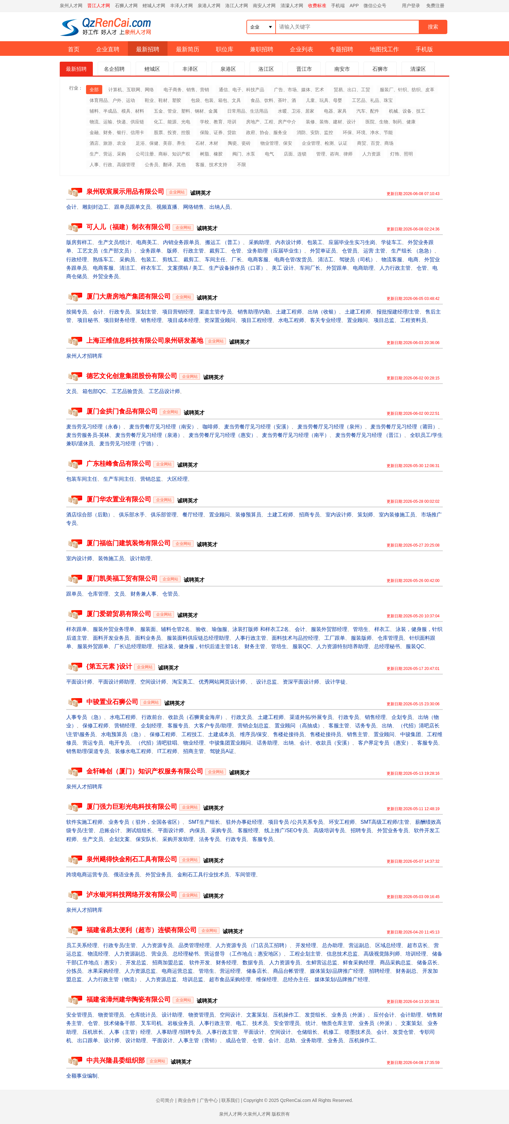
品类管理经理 (194, 945)
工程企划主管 (305, 954)
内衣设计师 (288, 242)
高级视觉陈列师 (382, 954)
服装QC (301, 646)
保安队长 (146, 839)
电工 (241, 1023)
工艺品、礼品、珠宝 (372, 100)
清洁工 (325, 259)
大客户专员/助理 (212, 725)
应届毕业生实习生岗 (352, 242)
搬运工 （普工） (224, 242)
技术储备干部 (119, 1023)
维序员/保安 (253, 734)
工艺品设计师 (164, 391)
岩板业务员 (180, 1023)
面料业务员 (148, 638)
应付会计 (384, 1015)
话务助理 (267, 743)
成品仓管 (236, 1040)
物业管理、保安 (276, 143)
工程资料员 (413, 320)
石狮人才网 (126, 5)
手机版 (424, 49)
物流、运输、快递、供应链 (117, 121)
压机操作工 (286, 1015)
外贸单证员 (323, 250)
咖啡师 (210, 426)
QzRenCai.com (295, 1100)
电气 (269, 153)
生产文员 (92, 839)
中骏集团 (410, 734)
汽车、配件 (367, 111)
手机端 (338, 5)
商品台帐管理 (288, 971)
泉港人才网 (209, 5)
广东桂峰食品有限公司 (118, 463)
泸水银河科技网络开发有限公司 (131, 894)
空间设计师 (153, 682)
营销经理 (124, 725)
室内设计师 (339, 514)
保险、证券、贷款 (218, 132)
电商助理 (363, 268)
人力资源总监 (140, 971)
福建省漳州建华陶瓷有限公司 (128, 999)
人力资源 (371, 153)
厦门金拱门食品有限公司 (122, 411)
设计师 (111, 1040)
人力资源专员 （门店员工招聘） (253, 945)
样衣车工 (151, 268)
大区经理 (177, 479)
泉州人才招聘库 (84, 356)
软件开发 (199, 962)
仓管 (236, 250)
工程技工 (191, 734)
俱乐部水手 (132, 514)
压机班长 (92, 1032)
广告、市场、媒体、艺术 (299, 89)
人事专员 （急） (85, 717)
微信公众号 (375, 5)
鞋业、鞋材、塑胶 (163, 100)
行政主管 (193, 250)
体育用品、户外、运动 (112, 100)
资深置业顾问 (219, 320)
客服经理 (248, 830)
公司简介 (165, 1100)
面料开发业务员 (111, 638)
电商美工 (146, 242)
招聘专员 (361, 830)
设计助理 (140, 558)
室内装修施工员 (397, 514)
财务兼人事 (143, 594)
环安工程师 (342, 822)
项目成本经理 (183, 320)
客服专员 (178, 725)
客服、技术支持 (211, 164)
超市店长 (417, 945)
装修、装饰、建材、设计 (331, 121)
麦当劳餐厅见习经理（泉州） (331, 426)
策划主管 (146, 312)
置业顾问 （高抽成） (299, 725)
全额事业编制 (81, 1076)
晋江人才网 (98, 5)
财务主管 (254, 646)
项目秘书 (87, 320)
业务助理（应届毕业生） (275, 250)
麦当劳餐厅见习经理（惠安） (222, 435)
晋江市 (304, 69)
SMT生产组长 (204, 822)
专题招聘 (341, 49)
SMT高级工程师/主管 (384, 822)
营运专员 (92, 743)
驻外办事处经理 (244, 822)
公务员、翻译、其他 (165, 164)
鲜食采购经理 (358, 962)
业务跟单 (150, 250)
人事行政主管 (250, 638)
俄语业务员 (127, 874)
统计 (310, 1023)
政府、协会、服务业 (266, 132)
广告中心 (209, 1100)
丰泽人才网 (181, 5)
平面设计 (253, 1032)
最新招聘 (147, 49)
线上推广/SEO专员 (286, 830)
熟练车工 (103, 259)
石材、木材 (206, 143)
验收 (201, 629)
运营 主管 (374, 250)
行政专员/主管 (119, 945)
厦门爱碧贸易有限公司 (118, 613)
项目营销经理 (177, 312)
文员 (71, 391)
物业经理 (193, 743)
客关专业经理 (325, 320)
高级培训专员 (329, 830)
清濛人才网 (291, 5)
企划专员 (401, 717)
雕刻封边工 (95, 207)
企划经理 (151, 725)
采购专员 (221, 830)
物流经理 (98, 954)
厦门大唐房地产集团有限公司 (128, 296)
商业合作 (187, 1100)
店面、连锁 (295, 153)
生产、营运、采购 (108, 153)
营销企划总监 (253, 725)
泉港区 (228, 69)
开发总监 (136, 962)
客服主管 (339, 725)
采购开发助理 (177, 839)
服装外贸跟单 (92, 646)
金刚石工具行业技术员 (203, 874)
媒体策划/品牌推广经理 (336, 971)
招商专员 (309, 514)
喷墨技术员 (358, 1032)
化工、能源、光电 (172, 121)
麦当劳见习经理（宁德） (127, 443)
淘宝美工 (182, 682)
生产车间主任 (118, 479)
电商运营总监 (177, 971)
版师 (172, 250)
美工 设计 (283, 268)
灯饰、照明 (401, 153)
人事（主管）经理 (130, 1032)
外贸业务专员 (392, 830)
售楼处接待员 (288, 734)
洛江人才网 (236, 5)
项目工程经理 (256, 320)
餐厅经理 (192, 514)
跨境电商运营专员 (87, 874)
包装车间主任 (81, 479)
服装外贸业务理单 (113, 629)
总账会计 (109, 830)
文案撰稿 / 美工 (185, 268)
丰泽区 (190, 69)
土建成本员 (221, 734)
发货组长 (315, 1015)
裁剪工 (217, 250)
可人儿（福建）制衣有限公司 (128, 226)
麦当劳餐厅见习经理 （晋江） (369, 435)
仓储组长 (307, 1032)
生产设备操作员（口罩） (237, 268)
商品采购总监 (395, 962)
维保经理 (266, 979)
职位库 (224, 49)
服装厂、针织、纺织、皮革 (407, 89)
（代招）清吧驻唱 (156, 743)
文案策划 (256, 1015)
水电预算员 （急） (122, 734)
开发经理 (305, 945)
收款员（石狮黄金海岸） (196, 717)
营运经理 (230, 971)
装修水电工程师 (133, 751)
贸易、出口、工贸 (352, 89)
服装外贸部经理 (329, 629)
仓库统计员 (143, 1015)
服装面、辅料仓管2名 (165, 629)
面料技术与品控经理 (295, 638)
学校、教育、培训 (218, 121)
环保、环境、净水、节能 (368, 132)
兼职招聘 (261, 49)
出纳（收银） (323, 312)
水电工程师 (291, 320)
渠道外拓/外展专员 (311, 717)
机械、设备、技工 (407, 111)
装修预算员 (248, 514)
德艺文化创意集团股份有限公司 (131, 375)
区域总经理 (388, 945)
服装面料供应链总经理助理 (198, 638)
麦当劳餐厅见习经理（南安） (163, 426)
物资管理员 (111, 1015)
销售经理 (151, 320)
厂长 (236, 259)
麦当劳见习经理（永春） (94, 426)
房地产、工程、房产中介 (271, 121)
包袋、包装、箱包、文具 (216, 100)
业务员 (335, 1040)
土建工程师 (289, 312)
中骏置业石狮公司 (112, 701)
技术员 (260, 1023)
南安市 (342, 69)
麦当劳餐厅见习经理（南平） (295, 435)
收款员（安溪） (334, 743)
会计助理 (410, 1015)
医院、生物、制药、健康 (391, 121)
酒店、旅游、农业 (108, 143)
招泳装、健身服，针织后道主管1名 (198, 646)
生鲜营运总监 (321, 962)
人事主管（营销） (199, 1040)
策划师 (365, 514)
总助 (290, 1040)
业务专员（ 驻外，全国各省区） (145, 822)
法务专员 (209, 839)
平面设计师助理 (116, 682)
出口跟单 (87, 1040)
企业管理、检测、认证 (324, 143)
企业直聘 (107, 49)
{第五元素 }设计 (109, 666)
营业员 (159, 954)
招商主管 (193, 751)
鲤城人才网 (154, 5)
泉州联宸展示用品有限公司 (125, 191)
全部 (94, 89)
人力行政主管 (395, 268)
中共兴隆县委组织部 (115, 1060)
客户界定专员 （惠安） (384, 743)
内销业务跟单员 (181, 242)
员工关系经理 (81, 945)
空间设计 (230, 1015)
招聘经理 (379, 971)
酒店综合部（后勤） (89, 514)
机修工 (331, 1032)
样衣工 (382, 629)
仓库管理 (98, 594)
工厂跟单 (334, 638)
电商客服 (258, 259)
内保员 (197, 830)
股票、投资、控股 (172, 132)
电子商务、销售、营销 (186, 89)
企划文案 (119, 839)
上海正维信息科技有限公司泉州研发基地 (144, 340)
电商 (413, 259)
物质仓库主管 (337, 1023)
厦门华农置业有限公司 (118, 499)
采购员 (127, 259)
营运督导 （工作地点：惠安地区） (243, 954)
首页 (74, 49)
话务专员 (365, 725)
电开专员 (119, 743)
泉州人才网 (71, 5)
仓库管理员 (390, 638)
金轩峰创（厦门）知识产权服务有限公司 (144, 771)
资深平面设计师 (301, 682)
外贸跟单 (336, 268)
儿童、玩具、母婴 (324, 100)
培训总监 (192, 979)
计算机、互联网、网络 (131, 89)
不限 (241, 164)
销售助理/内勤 (254, 312)
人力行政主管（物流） (114, 979)
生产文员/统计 (114, 242)
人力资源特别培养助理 (342, 646)
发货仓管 (403, 1032)
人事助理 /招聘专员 (178, 1032)
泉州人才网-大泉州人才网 (245, 1114)
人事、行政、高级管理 (112, 164)
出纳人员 (219, 207)
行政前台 (152, 717)
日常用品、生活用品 (247, 111)
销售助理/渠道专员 (87, 751)
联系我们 (230, 1100)
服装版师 (361, 638)
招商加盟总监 (167, 962)
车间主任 (215, 259)
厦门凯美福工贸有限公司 (122, 578)
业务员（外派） (349, 1015)
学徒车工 (391, 242)
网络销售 (193, 207)
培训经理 (415, 954)
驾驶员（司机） (357, 259)
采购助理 (259, 242)
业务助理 (311, 1040)
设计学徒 (335, 682)
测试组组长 (139, 830)
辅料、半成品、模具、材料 (117, 111)
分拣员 (74, 971)
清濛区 (418, 69)
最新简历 (187, 49)
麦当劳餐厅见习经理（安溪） (258, 426)
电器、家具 (335, 111)
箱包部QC (94, 391)
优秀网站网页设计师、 (225, 682)
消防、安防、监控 (315, 132)
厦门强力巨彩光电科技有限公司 (131, 806)
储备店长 (427, 962)
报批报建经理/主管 (398, 312)
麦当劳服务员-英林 (87, 435)
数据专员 (252, 962)
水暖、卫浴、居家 (296, 111)
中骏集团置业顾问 (230, 743)
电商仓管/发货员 (293, 259)
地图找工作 (384, 49)
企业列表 (301, 49)
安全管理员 (79, 1015)
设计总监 (266, 682)
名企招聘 (114, 69)
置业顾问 (357, 320)
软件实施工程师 (84, 822)
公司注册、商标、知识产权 (163, 153)
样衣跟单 (76, 629)
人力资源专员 (157, 945)
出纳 (387, 725)
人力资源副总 (129, 954)
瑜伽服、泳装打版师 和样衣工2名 (250, 629)
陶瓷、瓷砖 (239, 143)
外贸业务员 (106, 276)
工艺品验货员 (127, 391)
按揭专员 (76, 312)
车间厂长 (310, 268)
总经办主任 (296, 979)
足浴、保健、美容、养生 (161, 143)
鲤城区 (152, 69)
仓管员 (349, 250)
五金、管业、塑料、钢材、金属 (185, 111)
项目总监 (384, 320)
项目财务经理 (119, 320)
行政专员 (119, 312)
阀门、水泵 (243, 153)
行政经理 (76, 259)
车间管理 (245, 874)
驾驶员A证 (222, 751)
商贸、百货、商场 (375, 143)
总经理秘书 (387, 646)
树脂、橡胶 (211, 153)
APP (354, 5)
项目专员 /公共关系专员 (295, 822)
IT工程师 (167, 751)
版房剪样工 (79, 242)
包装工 (315, 242)
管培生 (360, 629)
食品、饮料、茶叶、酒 (273, 100)
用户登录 (411, 5)
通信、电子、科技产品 (241, 89)
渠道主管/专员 (215, 312)
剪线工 (170, 259)
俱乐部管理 (164, 514)
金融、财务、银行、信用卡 (117, 132)
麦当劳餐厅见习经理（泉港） (149, 435)
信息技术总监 (342, 954)
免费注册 (435, 5)
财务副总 (406, 971)
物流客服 (391, 259)
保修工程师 (95, 725)
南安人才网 (264, 5)
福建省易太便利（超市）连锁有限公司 (141, 929)
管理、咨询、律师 (334, 153)
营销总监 (150, 479)
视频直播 (166, 207)
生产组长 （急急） (412, 250)
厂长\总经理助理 (133, 646)
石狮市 (380, 69)
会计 (71, 207)
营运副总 (359, 945)
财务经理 (226, 962)
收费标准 (317, 5)
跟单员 (74, 594)
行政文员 (241, 717)
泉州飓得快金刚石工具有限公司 (131, 859)
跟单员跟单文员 (132, 207)
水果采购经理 (103, 971)
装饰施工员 (111, 558)
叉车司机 (151, 1023)
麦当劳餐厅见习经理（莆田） (404, 426)
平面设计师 (79, 682)
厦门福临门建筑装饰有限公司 (128, 543)
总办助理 (332, 945)
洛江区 (266, 69)
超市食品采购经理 (230, 979)
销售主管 (357, 734)
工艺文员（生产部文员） (105, 250)
